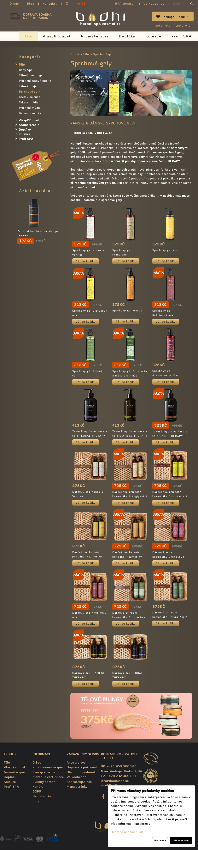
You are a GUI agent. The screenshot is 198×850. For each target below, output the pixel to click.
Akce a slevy (76, 762)
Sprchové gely (103, 54)
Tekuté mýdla (29, 102)
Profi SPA (182, 36)
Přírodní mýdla (30, 108)
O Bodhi (38, 762)
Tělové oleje (28, 86)
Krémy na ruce (29, 97)
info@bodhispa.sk (115, 781)
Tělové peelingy (30, 75)
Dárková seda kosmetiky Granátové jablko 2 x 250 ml (168, 557)
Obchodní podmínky (82, 772)
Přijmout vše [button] (181, 840)
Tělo (28, 36)
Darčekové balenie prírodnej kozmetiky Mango (127, 557)
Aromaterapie (95, 36)
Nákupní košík (176, 17)
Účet (177, 3)
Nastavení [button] (160, 840)
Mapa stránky (77, 786)
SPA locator (125, 3)
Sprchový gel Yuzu (166, 250)
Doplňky (127, 36)
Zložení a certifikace (48, 777)
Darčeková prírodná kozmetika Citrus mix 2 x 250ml (169, 496)
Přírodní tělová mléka (35, 81)
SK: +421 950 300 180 (119, 766)
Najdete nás (41, 796)
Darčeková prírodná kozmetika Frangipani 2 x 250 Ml (129, 496)
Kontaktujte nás (79, 782)
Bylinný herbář (43, 782)
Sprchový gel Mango (127, 310)
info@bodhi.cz (112, 785)
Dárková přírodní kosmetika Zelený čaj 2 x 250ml (169, 617)
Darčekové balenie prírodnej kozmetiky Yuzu (87, 557)
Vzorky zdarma (43, 772)
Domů (74, 54)
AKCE (81, 3)
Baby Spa (26, 70)
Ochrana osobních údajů (128, 832)
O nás (14, 3)
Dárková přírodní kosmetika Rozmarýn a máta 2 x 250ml (129, 617)
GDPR (36, 791)
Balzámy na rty (30, 113)
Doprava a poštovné (82, 767)
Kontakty (50, 3)
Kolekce (153, 36)
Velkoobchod (154, 3)
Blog (30, 3)
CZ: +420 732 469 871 (118, 776)
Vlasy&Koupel (57, 36)
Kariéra (38, 786)
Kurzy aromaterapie (47, 767)
